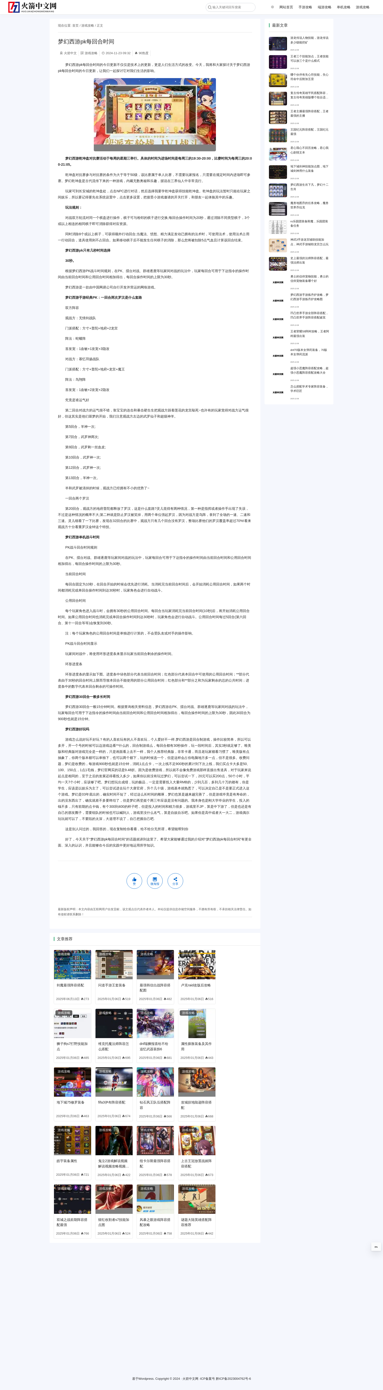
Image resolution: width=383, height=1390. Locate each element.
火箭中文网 (190, 1379)
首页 (75, 25)
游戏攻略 (363, 7)
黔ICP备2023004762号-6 (233, 1379)
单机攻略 (344, 7)
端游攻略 (324, 7)
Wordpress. (146, 1379)
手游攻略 (305, 7)
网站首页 (286, 7)
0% (376, 1247)
